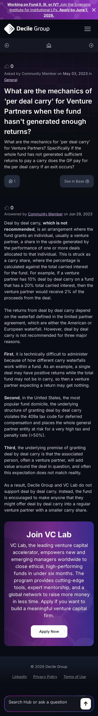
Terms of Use (75, 676)
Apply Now (49, 631)
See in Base (76, 181)
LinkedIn (19, 676)
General (10, 80)
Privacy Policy (45, 676)
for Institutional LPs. (49, 9)
